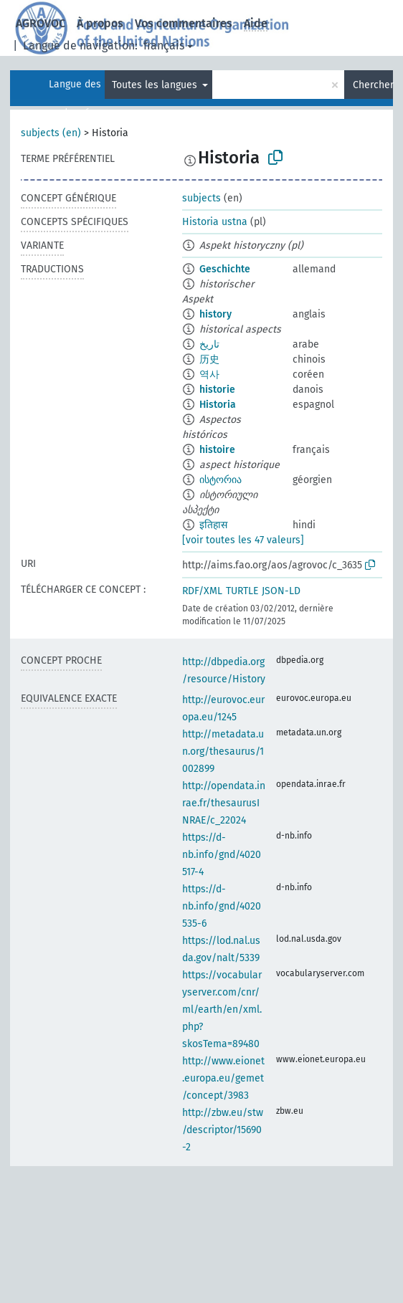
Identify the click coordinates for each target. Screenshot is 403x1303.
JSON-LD (281, 591)
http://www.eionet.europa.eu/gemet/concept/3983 (223, 1078)
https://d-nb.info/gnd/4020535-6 (221, 906)
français (163, 45)
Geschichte (224, 269)
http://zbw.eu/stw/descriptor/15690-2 (222, 1130)
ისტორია (220, 480)
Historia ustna (214, 222)
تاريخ (209, 344)
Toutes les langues (156, 85)
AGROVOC (40, 23)
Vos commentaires (183, 23)
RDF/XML (202, 591)
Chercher (373, 85)
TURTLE (242, 591)
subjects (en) (51, 133)
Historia (217, 404)
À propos (100, 23)
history (215, 314)
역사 (209, 374)
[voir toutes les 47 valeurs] (243, 540)
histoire (217, 450)
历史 (209, 359)
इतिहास (213, 525)
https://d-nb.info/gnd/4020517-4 (221, 854)
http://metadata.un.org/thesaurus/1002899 (223, 751)
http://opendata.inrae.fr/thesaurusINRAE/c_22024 (223, 803)
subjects (201, 198)
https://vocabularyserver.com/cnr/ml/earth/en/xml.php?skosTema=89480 (222, 1009)
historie (217, 389)
